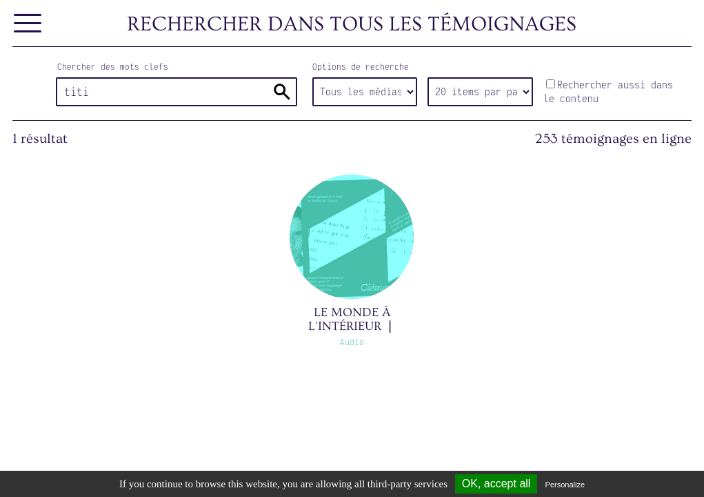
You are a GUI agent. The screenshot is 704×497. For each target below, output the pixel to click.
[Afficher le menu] (28, 24)
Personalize (565, 484)
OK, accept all (496, 483)
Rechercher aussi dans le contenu (608, 91)
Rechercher (282, 92)
